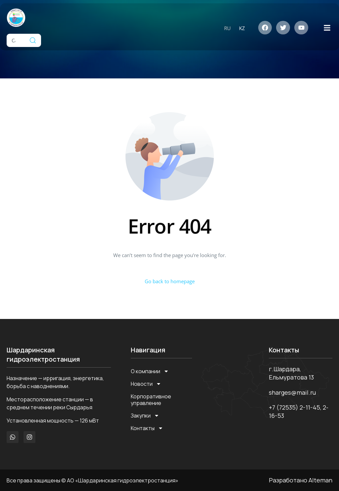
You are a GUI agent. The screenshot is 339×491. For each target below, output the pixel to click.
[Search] (32, 40)
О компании (150, 371)
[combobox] (15, 40)
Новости (146, 384)
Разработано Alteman (300, 480)
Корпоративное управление (151, 400)
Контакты (147, 428)
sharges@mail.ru (292, 392)
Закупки (145, 416)
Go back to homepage (170, 281)
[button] (326, 27)
